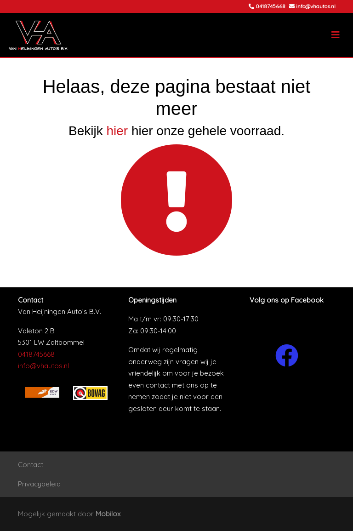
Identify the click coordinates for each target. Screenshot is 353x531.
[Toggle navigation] (335, 35)
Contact (30, 464)
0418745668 (36, 354)
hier (117, 131)
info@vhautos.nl (43, 365)
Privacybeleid (39, 484)
